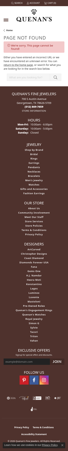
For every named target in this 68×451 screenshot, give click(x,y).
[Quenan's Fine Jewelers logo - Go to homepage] (34, 14)
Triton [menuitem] (34, 336)
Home (9, 30)
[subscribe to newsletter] (57, 362)
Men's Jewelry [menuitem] (34, 180)
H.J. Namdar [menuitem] (34, 275)
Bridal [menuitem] (34, 154)
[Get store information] (34, 110)
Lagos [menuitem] (34, 288)
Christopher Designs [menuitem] (34, 253)
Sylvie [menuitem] (34, 327)
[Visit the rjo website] (47, 398)
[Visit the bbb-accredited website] (37, 398)
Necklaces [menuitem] (34, 171)
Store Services (34, 221)
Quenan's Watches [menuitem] (34, 314)
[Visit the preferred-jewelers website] (24, 398)
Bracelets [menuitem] (34, 176)
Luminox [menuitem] (34, 292)
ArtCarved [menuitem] (34, 249)
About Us (34, 208)
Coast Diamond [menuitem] (34, 258)
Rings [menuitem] (34, 158)
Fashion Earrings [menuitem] (34, 193)
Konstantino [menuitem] (34, 284)
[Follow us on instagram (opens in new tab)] (44, 380)
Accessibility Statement (34, 434)
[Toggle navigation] (6, 20)
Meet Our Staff (33, 217)
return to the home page (18, 65)
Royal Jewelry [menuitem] (34, 319)
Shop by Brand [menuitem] (34, 149)
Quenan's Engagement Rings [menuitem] (34, 310)
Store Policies (34, 225)
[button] (17, 3)
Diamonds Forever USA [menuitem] (34, 262)
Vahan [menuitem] (34, 340)
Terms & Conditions (34, 230)
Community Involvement (34, 212)
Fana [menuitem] (34, 266)
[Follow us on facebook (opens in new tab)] (34, 380)
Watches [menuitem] (34, 184)
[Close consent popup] (62, 445)
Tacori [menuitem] (34, 332)
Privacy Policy (34, 234)
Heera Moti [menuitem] (34, 279)
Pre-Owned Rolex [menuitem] (34, 305)
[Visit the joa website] (34, 409)
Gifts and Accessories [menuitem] (34, 189)
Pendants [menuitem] (34, 167)
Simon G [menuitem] (34, 323)
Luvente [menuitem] (34, 297)
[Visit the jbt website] (57, 398)
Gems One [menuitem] (34, 271)
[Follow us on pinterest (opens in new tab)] (24, 380)
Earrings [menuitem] (34, 163)
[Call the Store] (34, 106)
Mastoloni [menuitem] (34, 301)
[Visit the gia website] (11, 398)
